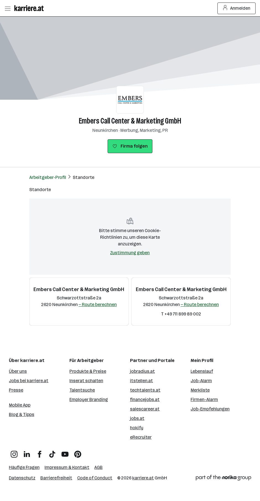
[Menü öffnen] (7, 8)
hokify (136, 427)
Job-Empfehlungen (210, 409)
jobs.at (137, 418)
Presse (16, 390)
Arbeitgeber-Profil (47, 177)
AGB (98, 467)
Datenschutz (22, 478)
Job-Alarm (201, 380)
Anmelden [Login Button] (236, 8)
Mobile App (19, 405)
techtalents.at (145, 390)
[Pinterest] (77, 452)
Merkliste (200, 390)
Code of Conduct (94, 478)
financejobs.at (145, 399)
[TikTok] (52, 452)
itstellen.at (141, 380)
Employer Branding (88, 399)
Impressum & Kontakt (67, 467)
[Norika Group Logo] (223, 478)
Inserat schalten (86, 380)
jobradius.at (142, 371)
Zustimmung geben (130, 252)
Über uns (18, 371)
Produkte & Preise (87, 371)
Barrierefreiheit (56, 478)
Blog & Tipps (21, 414)
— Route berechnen (98, 304)
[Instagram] (14, 452)
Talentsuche (82, 390)
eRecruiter (141, 437)
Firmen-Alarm (204, 399)
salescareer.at (145, 409)
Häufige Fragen (24, 467)
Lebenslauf (202, 371)
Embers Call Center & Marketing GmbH (130, 120)
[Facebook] (39, 452)
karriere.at (143, 478)
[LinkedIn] (27, 452)
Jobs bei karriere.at (28, 380)
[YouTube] (65, 452)
